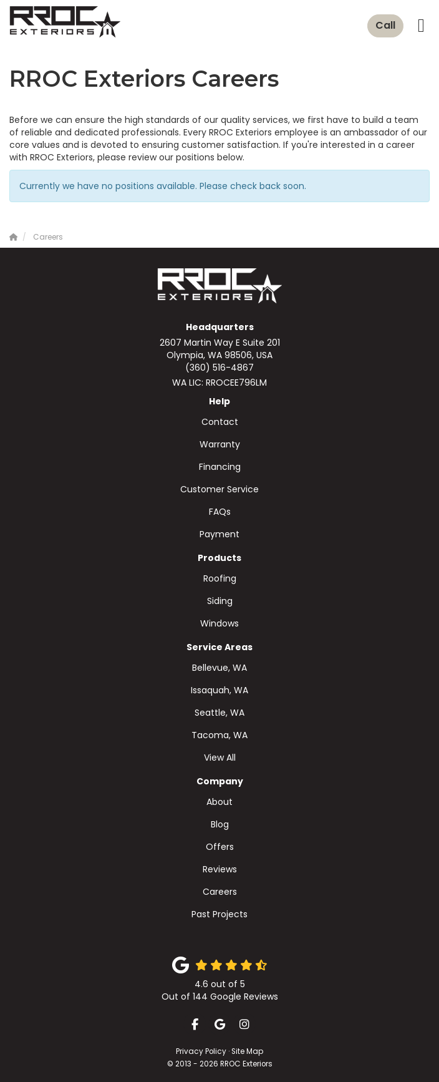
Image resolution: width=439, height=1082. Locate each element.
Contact (219, 422)
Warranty (220, 444)
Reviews (220, 869)
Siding (220, 601)
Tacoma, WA (219, 735)
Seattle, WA (219, 712)
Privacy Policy (201, 1051)
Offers (220, 847)
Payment (219, 534)
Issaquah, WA (219, 690)
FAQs (220, 511)
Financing (220, 467)
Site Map (247, 1051)
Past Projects (219, 914)
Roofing (219, 578)
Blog (220, 824)
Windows (219, 623)
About (219, 802)
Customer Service (219, 489)
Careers (220, 891)
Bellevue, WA (219, 667)
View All (220, 757)
